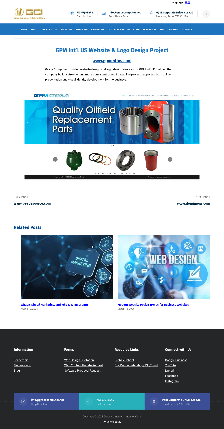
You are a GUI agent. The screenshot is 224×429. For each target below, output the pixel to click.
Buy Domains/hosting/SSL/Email (136, 365)
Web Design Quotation (79, 360)
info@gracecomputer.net (125, 12)
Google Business (176, 360)
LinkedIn (170, 370)
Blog (17, 370)
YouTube (170, 365)
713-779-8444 (85, 12)
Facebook (171, 376)
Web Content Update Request (83, 365)
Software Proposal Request (82, 370)
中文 (187, 2)
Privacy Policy (112, 422)
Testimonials (22, 365)
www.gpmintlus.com (112, 60)
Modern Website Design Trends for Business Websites (153, 304)
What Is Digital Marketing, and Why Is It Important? (54, 304)
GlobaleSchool (124, 360)
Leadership (21, 360)
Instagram (172, 381)
